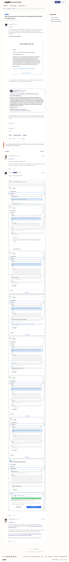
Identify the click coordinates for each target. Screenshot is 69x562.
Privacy (65, 559)
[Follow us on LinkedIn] (9, 556)
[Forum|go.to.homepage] (12, 2)
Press (42, 556)
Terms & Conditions (29, 551)
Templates (56, 556)
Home (4, 8)
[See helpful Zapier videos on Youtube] (16, 556)
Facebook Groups (17, 135)
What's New (22, 5)
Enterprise (50, 556)
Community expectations (56, 21)
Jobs (46, 556)
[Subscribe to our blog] (11, 556)
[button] (57, 2)
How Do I (14, 8)
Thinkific (25, 135)
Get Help (6, 5)
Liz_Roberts (10, 155)
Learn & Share (14, 5)
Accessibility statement (38, 551)
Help (29, 556)
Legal (61, 559)
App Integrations (63, 556)
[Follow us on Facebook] (7, 556)
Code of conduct (54, 17)
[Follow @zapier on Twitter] (13, 556)
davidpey (10, 24)
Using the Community (55, 19)
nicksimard (10, 519)
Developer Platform (35, 556)
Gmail (10, 135)
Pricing (25, 556)
